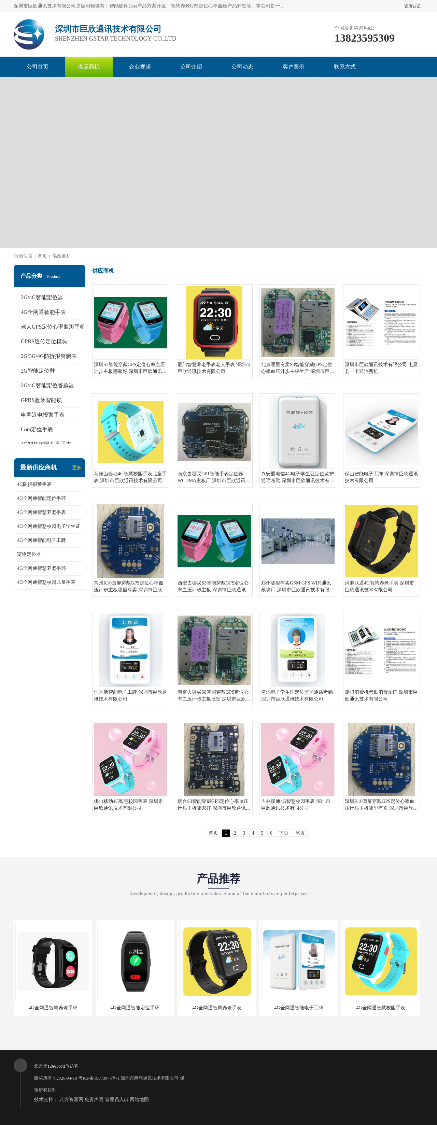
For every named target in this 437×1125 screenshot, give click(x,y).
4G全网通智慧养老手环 (41, 568)
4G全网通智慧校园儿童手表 (46, 582)
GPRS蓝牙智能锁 (41, 400)
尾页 (300, 833)
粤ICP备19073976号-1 (99, 1078)
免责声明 (93, 1099)
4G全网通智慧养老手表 (41, 512)
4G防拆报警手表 (34, 484)
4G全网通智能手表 (43, 312)
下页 (283, 833)
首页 (42, 256)
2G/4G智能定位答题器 (47, 385)
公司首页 (37, 67)
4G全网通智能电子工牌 (41, 540)
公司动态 (242, 67)
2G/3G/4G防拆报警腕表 (49, 356)
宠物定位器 (29, 554)
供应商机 (89, 67)
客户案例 (294, 67)
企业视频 (140, 67)
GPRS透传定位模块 (44, 341)
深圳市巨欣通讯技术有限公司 (150, 1078)
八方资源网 (71, 1099)
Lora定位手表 (37, 429)
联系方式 (345, 67)
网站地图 (139, 1099)
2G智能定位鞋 (38, 371)
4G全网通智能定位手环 (41, 498)
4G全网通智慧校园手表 (380, 1007)
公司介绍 (191, 67)
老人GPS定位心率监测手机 (53, 327)
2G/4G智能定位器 (42, 297)
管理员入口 (117, 1099)
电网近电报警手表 (43, 415)
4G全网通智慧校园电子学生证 (48, 526)
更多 (77, 467)
